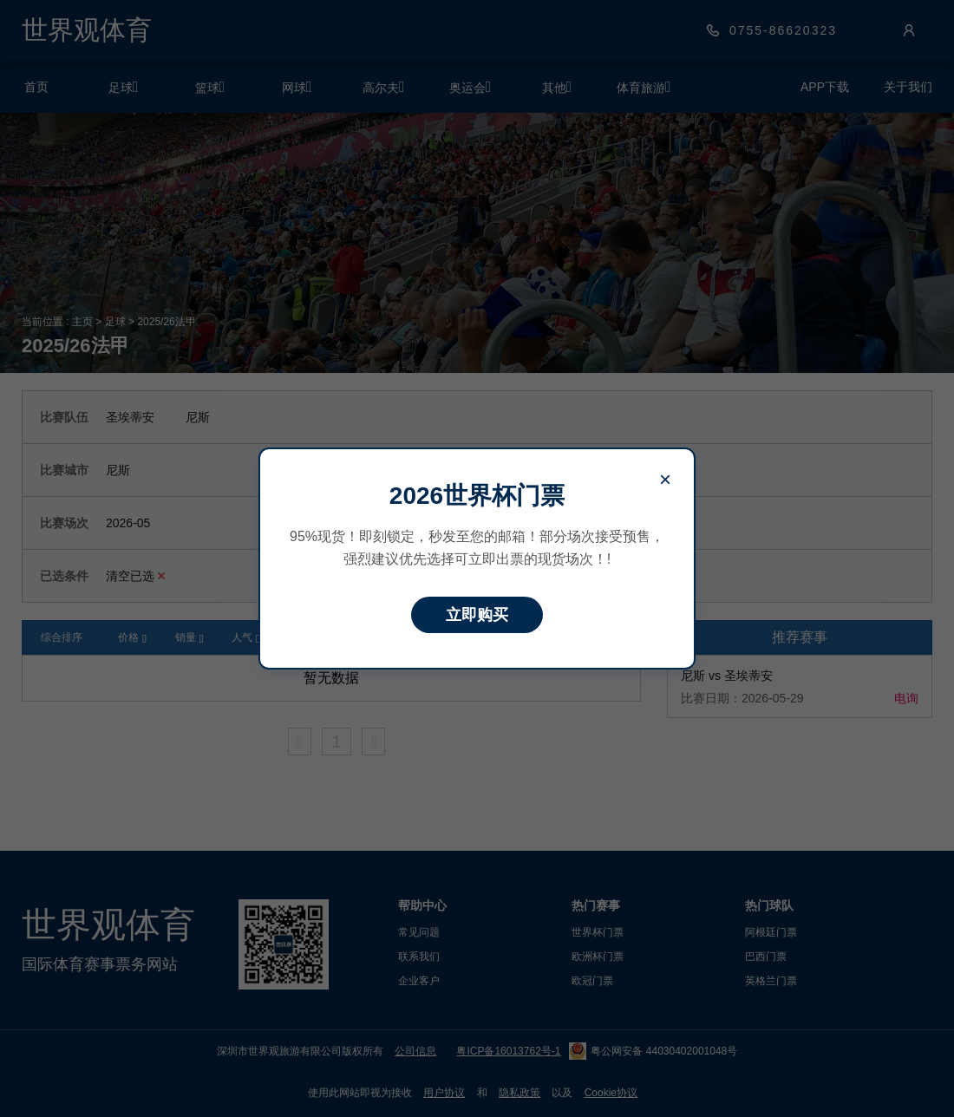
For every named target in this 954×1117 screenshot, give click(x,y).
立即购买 (477, 615)
